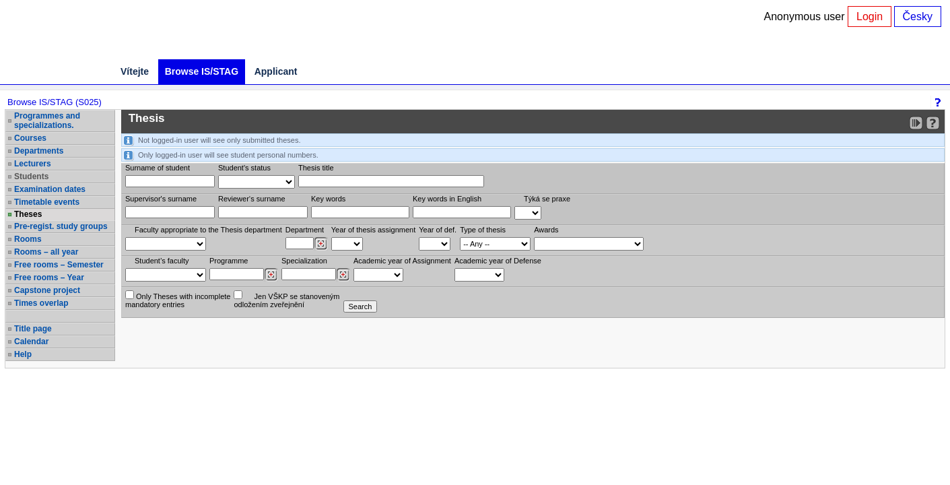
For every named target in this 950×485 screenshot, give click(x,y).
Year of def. (437, 230)
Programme (228, 261)
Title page (33, 328)
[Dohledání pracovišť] (321, 244)
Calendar (31, 341)
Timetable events (46, 202)
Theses (28, 214)
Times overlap (41, 303)
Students (31, 176)
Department (304, 230)
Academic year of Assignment (402, 261)
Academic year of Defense (497, 261)
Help (23, 354)
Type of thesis (483, 230)
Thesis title (316, 168)
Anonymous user (806, 16)
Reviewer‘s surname (251, 199)
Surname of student (157, 168)
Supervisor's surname (161, 199)
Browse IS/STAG (201, 71)
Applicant (276, 71)
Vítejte (135, 71)
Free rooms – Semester (59, 264)
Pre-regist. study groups (61, 226)
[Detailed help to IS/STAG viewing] (933, 123)
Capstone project (47, 290)
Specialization (304, 261)
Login (869, 16)
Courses (30, 138)
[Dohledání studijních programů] (271, 275)
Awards (546, 230)
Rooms (28, 239)
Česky (917, 16)
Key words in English (447, 199)
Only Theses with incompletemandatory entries (177, 299)
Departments (38, 151)
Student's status (244, 168)
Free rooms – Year (49, 277)
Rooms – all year (46, 252)
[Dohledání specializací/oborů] (343, 275)
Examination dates (50, 189)
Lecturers (32, 163)
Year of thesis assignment (373, 230)
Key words (328, 199)
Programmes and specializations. (47, 120)
